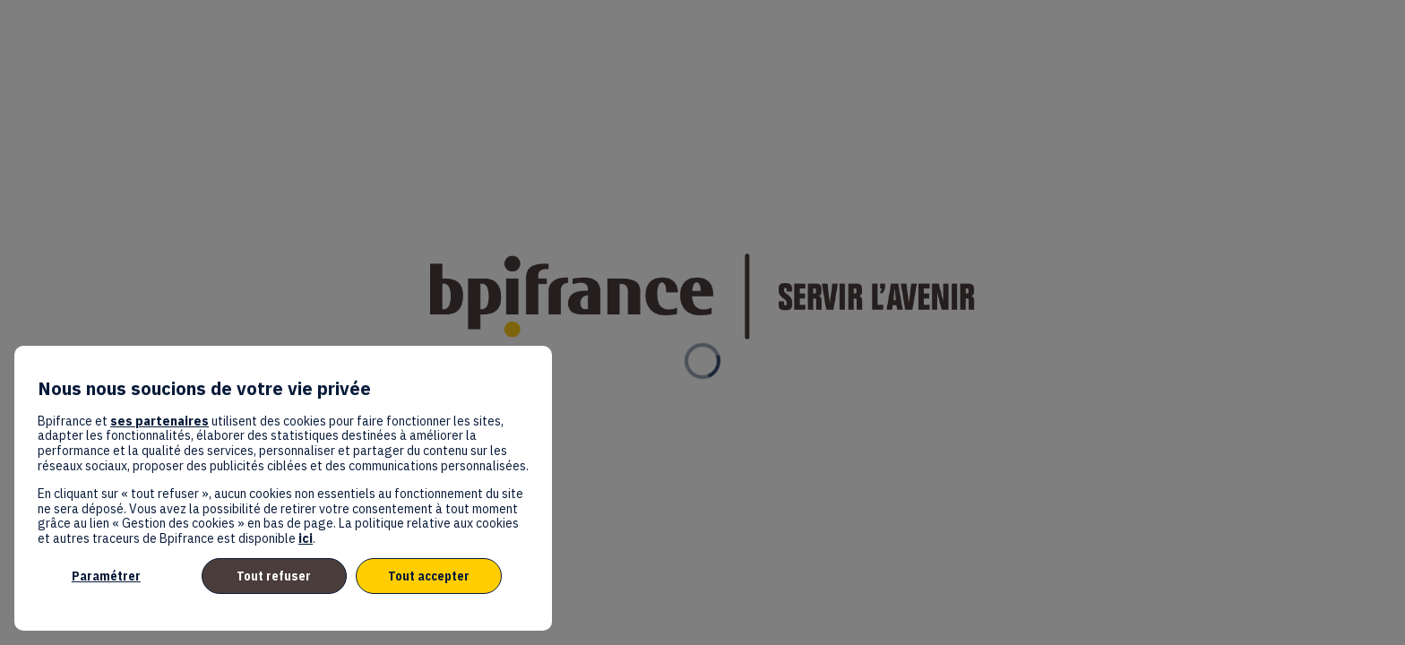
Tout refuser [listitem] (274, 576)
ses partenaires (159, 421)
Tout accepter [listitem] (429, 576)
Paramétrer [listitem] (106, 576)
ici (305, 538)
